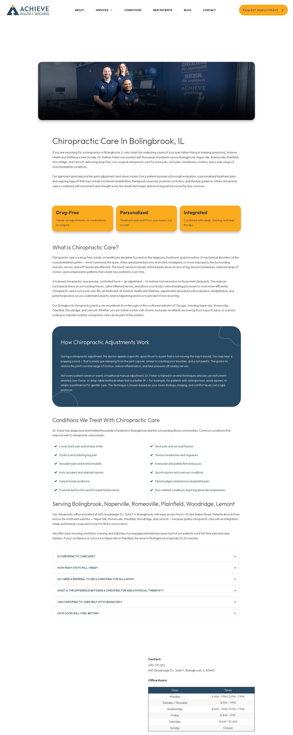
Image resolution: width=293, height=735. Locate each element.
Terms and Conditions (145, 726)
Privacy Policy (122, 726)
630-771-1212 (156, 623)
